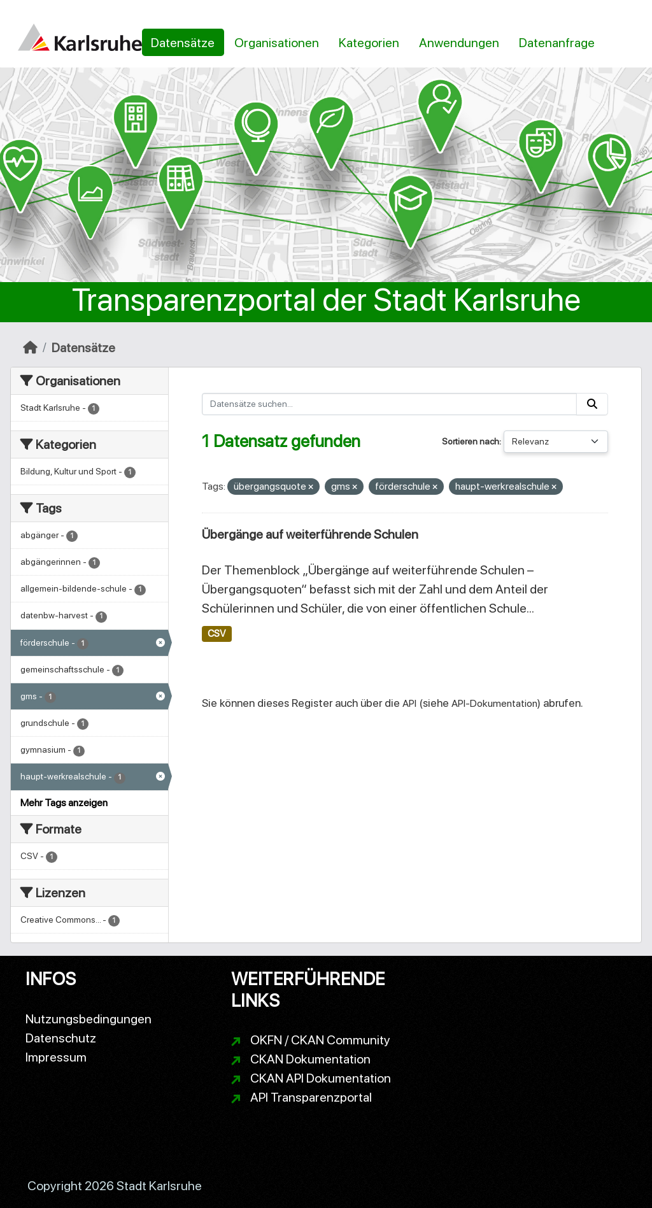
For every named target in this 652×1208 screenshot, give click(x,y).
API (409, 703)
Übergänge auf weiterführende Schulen (310, 534)
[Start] (30, 347)
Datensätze (183, 42)
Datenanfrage (557, 42)
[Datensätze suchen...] (390, 404)
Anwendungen (459, 42)
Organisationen (276, 42)
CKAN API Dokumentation (320, 1078)
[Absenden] (592, 404)
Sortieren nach (470, 441)
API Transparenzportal (311, 1097)
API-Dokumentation (494, 703)
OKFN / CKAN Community (320, 1040)
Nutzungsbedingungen (88, 1019)
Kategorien (369, 42)
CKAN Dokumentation (310, 1059)
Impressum (56, 1057)
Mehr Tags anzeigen (64, 803)
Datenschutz (60, 1038)
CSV (216, 633)
